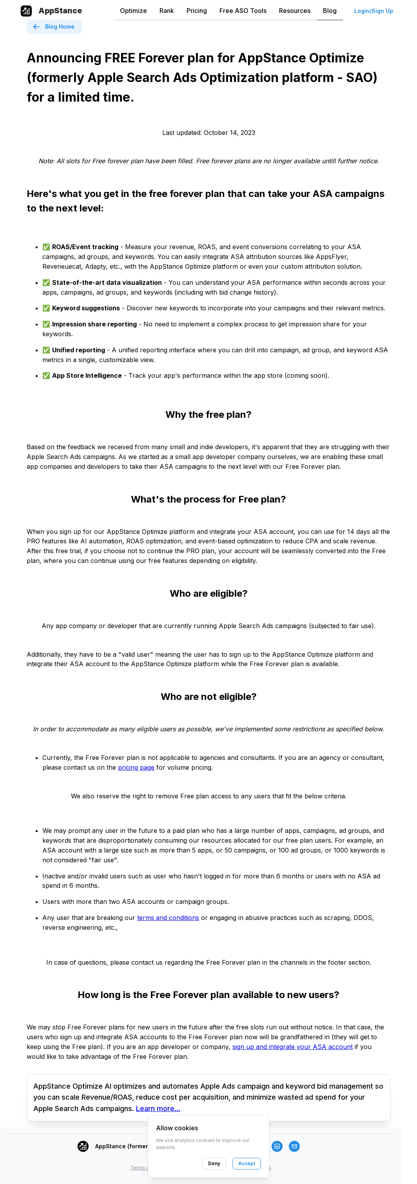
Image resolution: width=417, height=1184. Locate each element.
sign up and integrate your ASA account (292, 1047)
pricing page (136, 767)
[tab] (133, 11)
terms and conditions (168, 918)
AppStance (60, 10)
